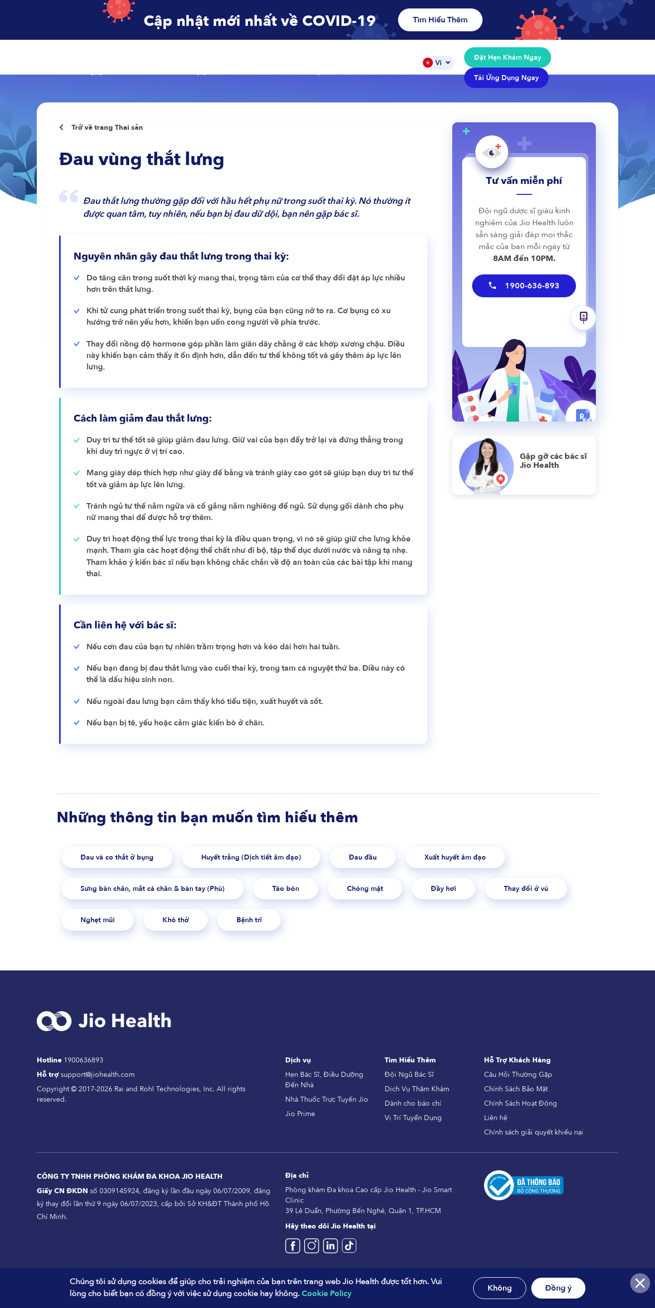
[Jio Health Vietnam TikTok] (349, 1259)
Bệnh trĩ (372, 927)
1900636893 (83, 1069)
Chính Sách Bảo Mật (516, 1098)
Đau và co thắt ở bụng (126, 859)
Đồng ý (558, 1288)
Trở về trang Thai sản (101, 127)
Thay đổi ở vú (108, 927)
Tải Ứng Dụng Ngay (506, 78)
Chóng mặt (414, 893)
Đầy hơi (501, 893)
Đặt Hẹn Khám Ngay (507, 57)
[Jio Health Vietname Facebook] (294, 1259)
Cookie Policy (326, 1293)
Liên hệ (495, 1127)
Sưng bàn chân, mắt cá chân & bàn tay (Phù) (171, 893)
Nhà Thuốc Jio (214, 68)
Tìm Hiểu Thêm (440, 19)
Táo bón (326, 893)
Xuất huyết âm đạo (515, 859)
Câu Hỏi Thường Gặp (518, 1083)
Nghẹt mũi (206, 927)
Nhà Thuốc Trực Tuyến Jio (326, 1108)
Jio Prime (300, 1123)
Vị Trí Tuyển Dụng (413, 1127)
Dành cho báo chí (413, 1112)
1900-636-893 (524, 285)
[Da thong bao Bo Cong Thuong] (524, 1193)
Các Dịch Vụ (158, 62)
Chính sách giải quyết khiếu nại (533, 1141)
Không (500, 1288)
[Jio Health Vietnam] (332, 1259)
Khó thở (292, 927)
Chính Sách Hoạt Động (520, 1112)
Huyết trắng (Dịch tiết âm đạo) (282, 859)
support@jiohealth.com (98, 1083)
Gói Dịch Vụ (277, 62)
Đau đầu (410, 859)
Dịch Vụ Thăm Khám (417, 1098)
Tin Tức (392, 62)
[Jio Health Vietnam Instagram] (313, 1259)
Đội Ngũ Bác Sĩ (337, 68)
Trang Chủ (98, 68)
